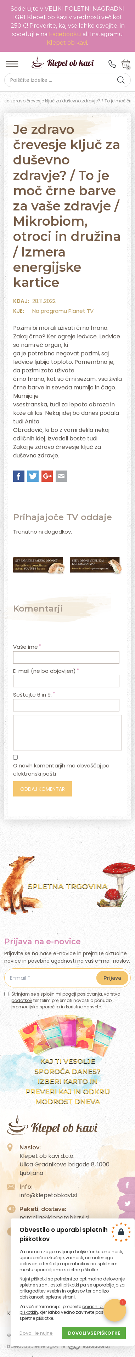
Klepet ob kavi (67, 42)
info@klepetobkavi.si (48, 1195)
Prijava (112, 978)
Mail (61, 476)
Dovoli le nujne (36, 1333)
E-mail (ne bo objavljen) (46, 671)
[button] (121, 80)
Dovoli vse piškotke (94, 1333)
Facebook (18, 476)
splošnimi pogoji (58, 994)
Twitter (33, 476)
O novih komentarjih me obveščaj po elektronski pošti (61, 769)
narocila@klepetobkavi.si (54, 1218)
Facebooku (66, 34)
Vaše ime (27, 647)
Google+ (47, 476)
